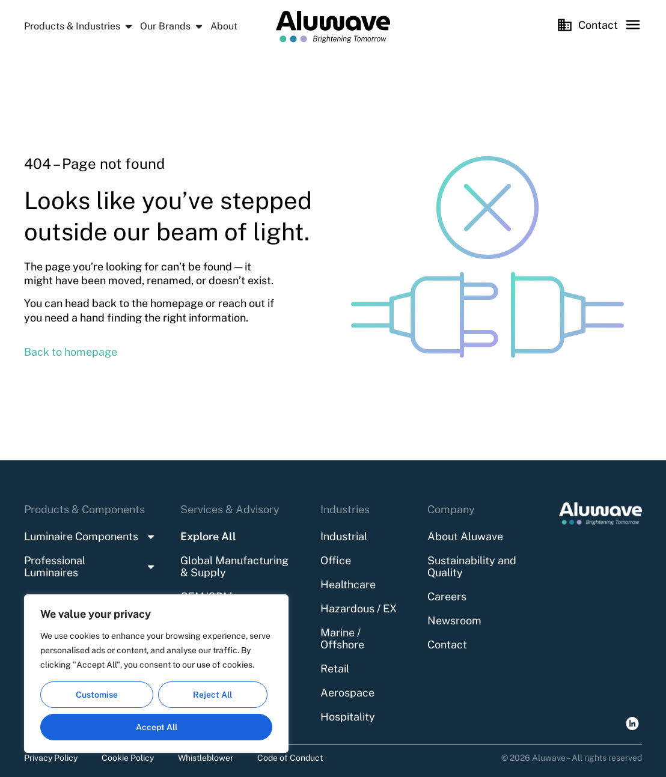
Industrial (343, 536)
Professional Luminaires (90, 566)
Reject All (212, 694)
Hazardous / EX (358, 608)
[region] (156, 673)
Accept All (156, 727)
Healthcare (348, 584)
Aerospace (347, 692)
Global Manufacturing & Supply (234, 566)
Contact (447, 644)
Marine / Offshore (342, 638)
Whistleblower (205, 758)
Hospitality (347, 716)
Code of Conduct (290, 758)
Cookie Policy (128, 758)
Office (335, 560)
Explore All (208, 536)
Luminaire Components (90, 536)
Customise (97, 694)
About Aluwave (465, 536)
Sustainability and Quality (471, 566)
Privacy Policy (51, 758)
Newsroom (454, 620)
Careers (446, 596)
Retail (334, 668)
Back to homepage (70, 352)
